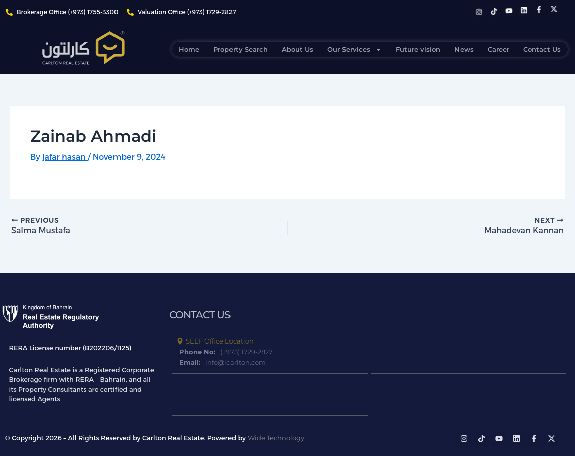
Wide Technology (276, 438)
